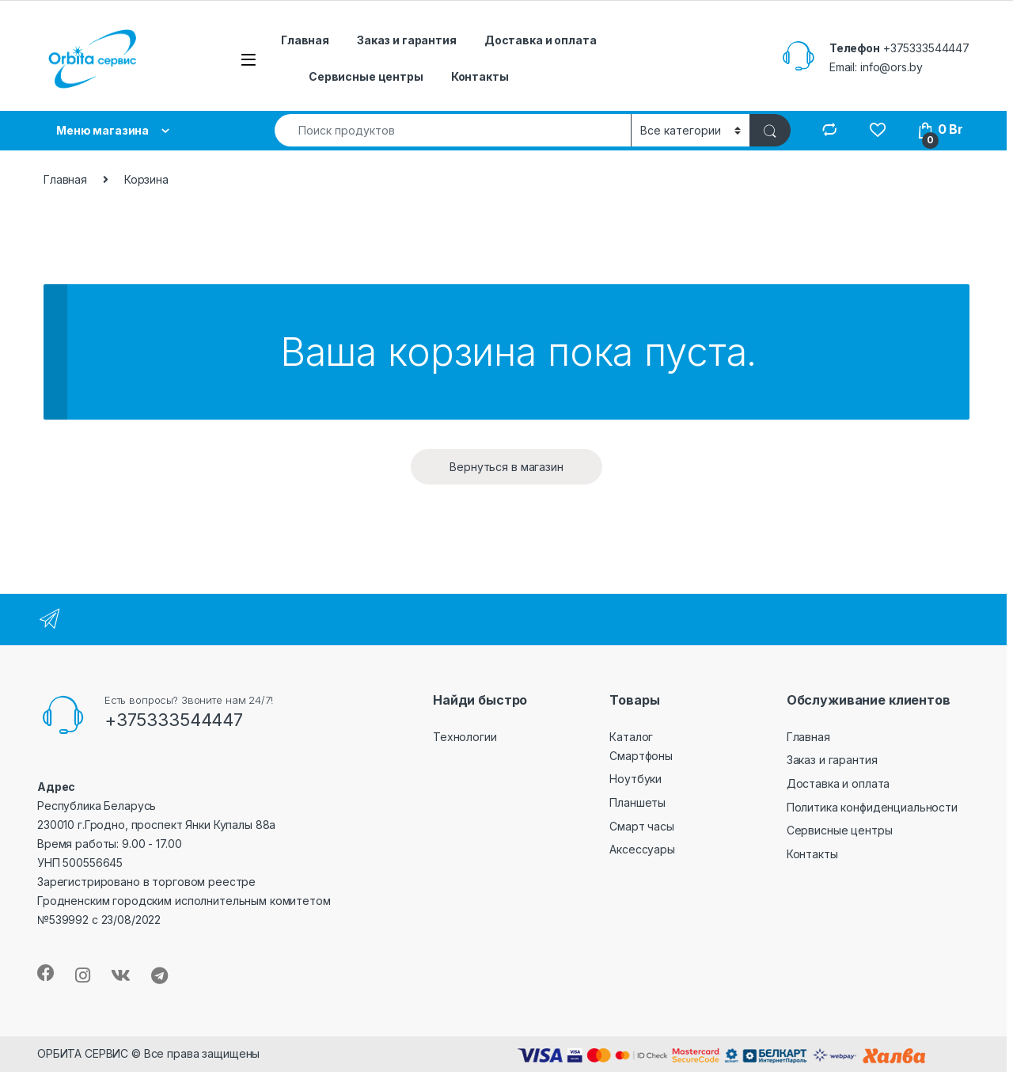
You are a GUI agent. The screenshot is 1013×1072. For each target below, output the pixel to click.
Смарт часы (641, 826)
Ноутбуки (635, 778)
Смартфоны (641, 755)
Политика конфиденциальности (872, 807)
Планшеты (637, 802)
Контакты (480, 76)
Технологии (465, 736)
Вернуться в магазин (506, 466)
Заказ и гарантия (407, 40)
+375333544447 (926, 48)
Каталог (631, 736)
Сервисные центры (366, 76)
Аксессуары (642, 849)
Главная (305, 40)
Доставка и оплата (540, 40)
